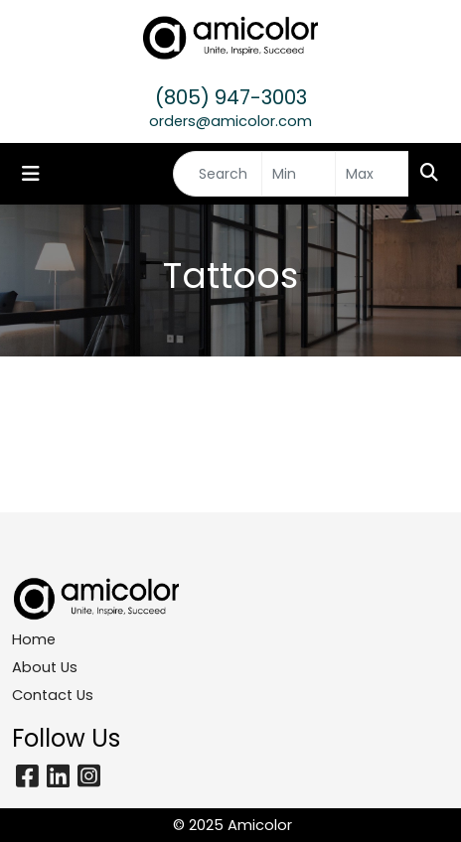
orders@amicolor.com (230, 121)
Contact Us (52, 695)
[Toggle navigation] (31, 174)
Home (34, 639)
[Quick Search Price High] (372, 174)
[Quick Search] (217, 174)
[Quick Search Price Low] (298, 174)
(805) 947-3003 (231, 97)
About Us (44, 667)
